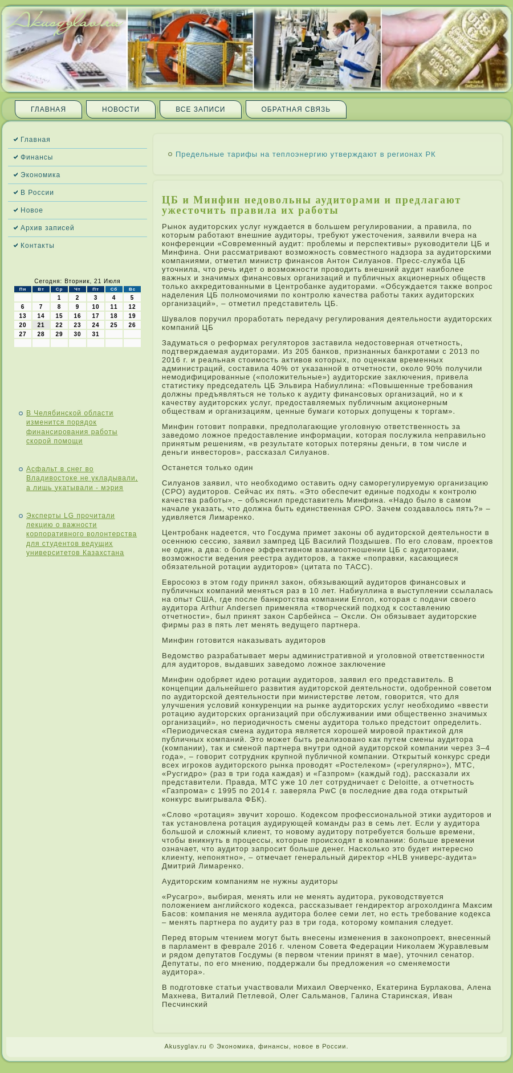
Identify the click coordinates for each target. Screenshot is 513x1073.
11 (113, 307)
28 (40, 334)
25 (113, 325)
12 (132, 307)
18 (113, 316)
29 (59, 334)
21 (40, 325)
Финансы (37, 157)
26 (132, 325)
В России (37, 193)
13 (22, 316)
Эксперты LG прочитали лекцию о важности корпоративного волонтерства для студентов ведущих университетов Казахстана (81, 534)
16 (77, 316)
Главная (48, 109)
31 (95, 334)
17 (95, 316)
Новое (32, 210)
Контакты (38, 246)
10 (95, 307)
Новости (121, 109)
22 (59, 325)
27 (22, 334)
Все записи (200, 109)
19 (132, 316)
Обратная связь (296, 109)
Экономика (40, 175)
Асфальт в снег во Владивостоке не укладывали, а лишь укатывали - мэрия (82, 478)
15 (59, 316)
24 (95, 325)
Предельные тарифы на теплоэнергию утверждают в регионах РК (306, 154)
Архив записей (48, 228)
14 (40, 316)
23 (77, 325)
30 (77, 334)
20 (22, 325)
